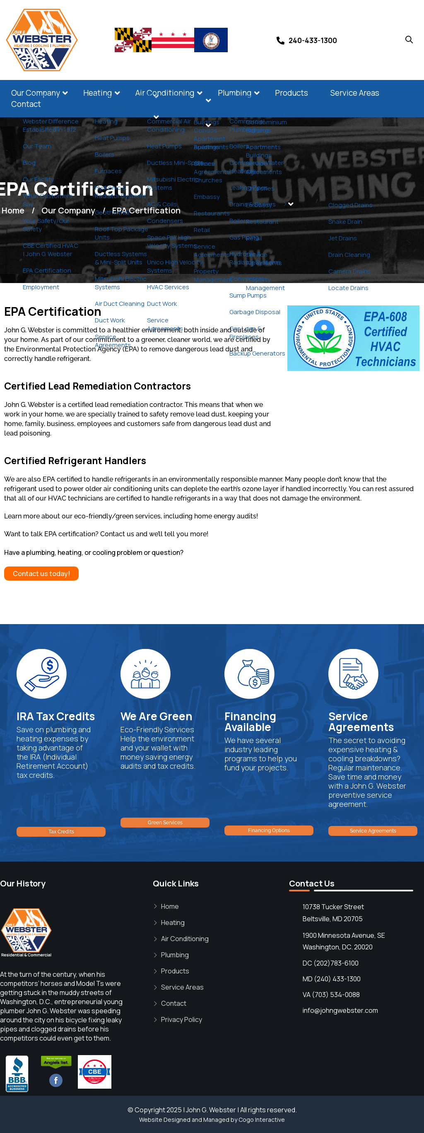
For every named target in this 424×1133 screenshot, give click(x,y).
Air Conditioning (165, 92)
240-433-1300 (313, 40)
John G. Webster (211, 1109)
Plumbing (235, 92)
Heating (97, 92)
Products (291, 92)
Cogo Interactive (261, 1119)
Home (170, 906)
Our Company (35, 92)
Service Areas (354, 92)
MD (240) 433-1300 (332, 978)
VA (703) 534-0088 (331, 994)
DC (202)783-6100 (331, 963)
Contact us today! (41, 573)
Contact (26, 104)
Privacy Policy (181, 1019)
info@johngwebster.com (340, 1010)
